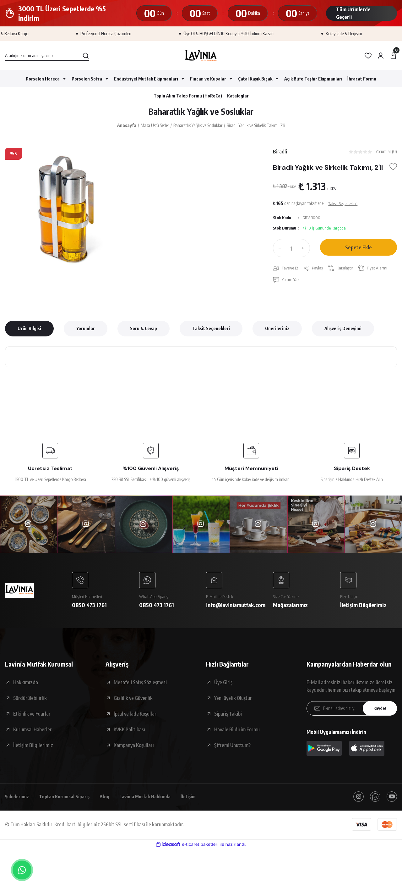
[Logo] (200, 55)
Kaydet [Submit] (378, 712)
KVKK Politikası (129, 733)
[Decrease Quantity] (278, 250)
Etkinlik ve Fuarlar (32, 717)
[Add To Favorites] (393, 169)
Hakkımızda (25, 686)
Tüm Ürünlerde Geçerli (353, 13)
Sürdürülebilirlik (30, 702)
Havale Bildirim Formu (237, 733)
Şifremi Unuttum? (232, 749)
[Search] (47, 56)
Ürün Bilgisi (29, 331)
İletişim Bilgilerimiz (33, 749)
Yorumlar (85, 331)
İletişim (199, 801)
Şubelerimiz (18, 801)
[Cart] (393, 55)
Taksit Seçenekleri (211, 331)
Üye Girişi (224, 686)
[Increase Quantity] (304, 250)
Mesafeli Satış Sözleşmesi (140, 686)
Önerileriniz (277, 331)
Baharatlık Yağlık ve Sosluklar (201, 112)
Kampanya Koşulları (134, 749)
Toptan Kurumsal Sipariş (68, 801)
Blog (111, 801)
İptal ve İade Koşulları (136, 717)
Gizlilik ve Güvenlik (133, 702)
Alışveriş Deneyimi (342, 331)
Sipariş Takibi (228, 717)
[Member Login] (380, 55)
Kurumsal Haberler (32, 733)
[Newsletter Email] (352, 712)
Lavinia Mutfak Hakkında (153, 801)
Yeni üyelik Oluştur (233, 702)
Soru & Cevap (143, 331)
